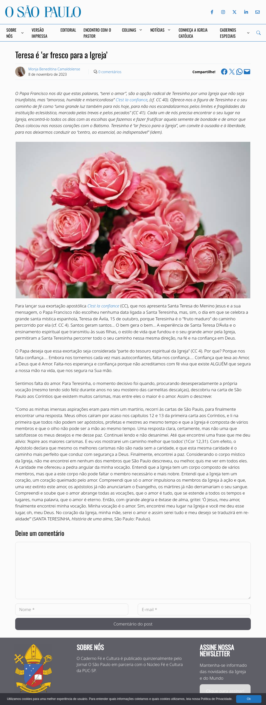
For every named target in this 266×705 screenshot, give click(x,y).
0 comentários (109, 71)
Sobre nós (90, 647)
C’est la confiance (132, 100)
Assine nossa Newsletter (217, 650)
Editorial (68, 30)
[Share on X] (232, 71)
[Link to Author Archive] (20, 72)
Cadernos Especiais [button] (235, 33)
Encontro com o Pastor (97, 33)
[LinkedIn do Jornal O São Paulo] (246, 12)
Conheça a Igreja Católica (193, 33)
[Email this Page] (247, 71)
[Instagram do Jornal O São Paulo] (223, 12)
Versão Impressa (39, 33)
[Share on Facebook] (224, 71)
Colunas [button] (132, 30)
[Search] (258, 33)
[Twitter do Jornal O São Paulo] (234, 12)
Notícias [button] (160, 30)
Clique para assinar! (225, 691)
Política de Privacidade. (216, 699)
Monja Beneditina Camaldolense (54, 69)
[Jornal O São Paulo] (43, 16)
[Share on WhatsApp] (239, 71)
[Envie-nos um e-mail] (256, 12)
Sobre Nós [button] (15, 33)
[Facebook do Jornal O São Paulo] (212, 12)
